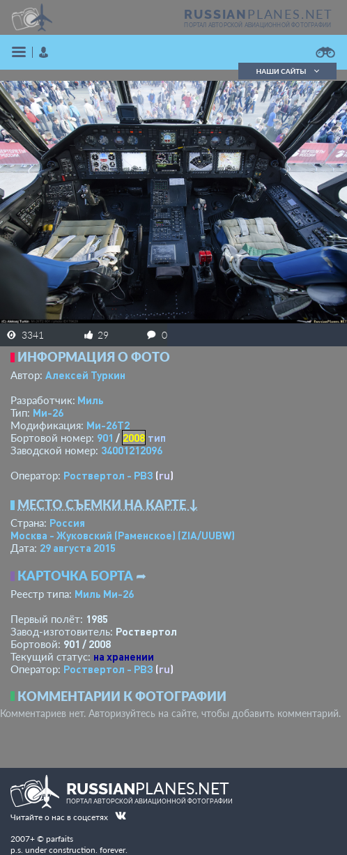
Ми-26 (48, 412)
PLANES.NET (258, 14)
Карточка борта (75, 575)
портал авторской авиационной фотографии (257, 25)
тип (157, 437)
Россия (67, 522)
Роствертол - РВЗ (108, 475)
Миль (90, 400)
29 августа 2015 (78, 547)
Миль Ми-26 (104, 593)
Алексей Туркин (85, 375)
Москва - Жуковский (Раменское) (122, 535)
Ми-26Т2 (108, 425)
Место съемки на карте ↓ (108, 504)
